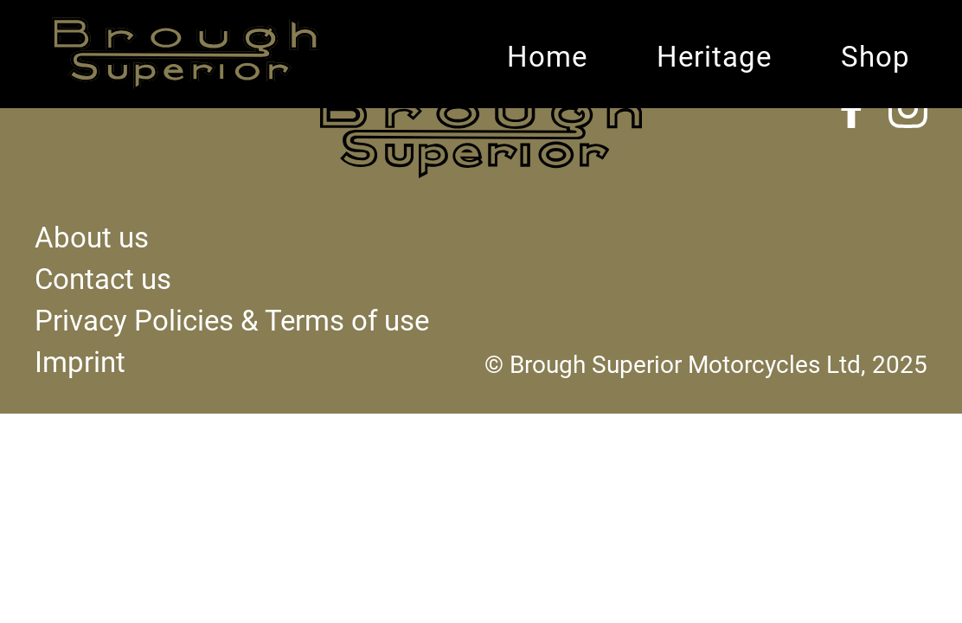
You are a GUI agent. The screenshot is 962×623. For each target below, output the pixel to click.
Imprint (80, 362)
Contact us (103, 279)
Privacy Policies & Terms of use (232, 321)
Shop (875, 57)
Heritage (714, 57)
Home (547, 57)
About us (92, 238)
